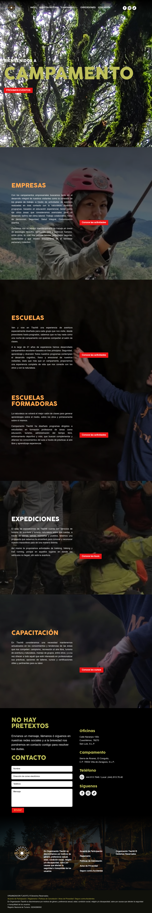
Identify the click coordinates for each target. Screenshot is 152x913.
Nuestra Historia (49, 8)
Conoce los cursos (91, 670)
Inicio (33, 8)
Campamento (68, 8)
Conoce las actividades (94, 222)
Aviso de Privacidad (89, 866)
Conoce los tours (90, 556)
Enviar (18, 810)
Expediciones (88, 8)
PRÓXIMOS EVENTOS (18, 90)
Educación (104, 8)
